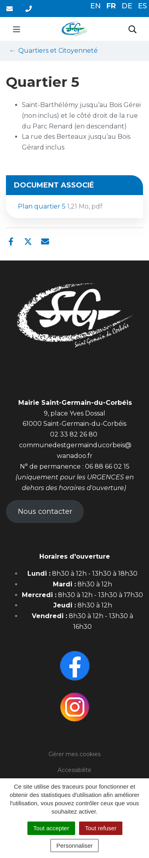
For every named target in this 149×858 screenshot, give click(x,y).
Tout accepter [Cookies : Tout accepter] (51, 828)
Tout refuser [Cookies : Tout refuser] (100, 828)
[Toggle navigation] (16, 29)
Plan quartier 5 (60, 206)
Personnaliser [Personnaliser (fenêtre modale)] (74, 845)
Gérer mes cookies (74, 754)
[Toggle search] (132, 29)
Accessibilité (74, 770)
